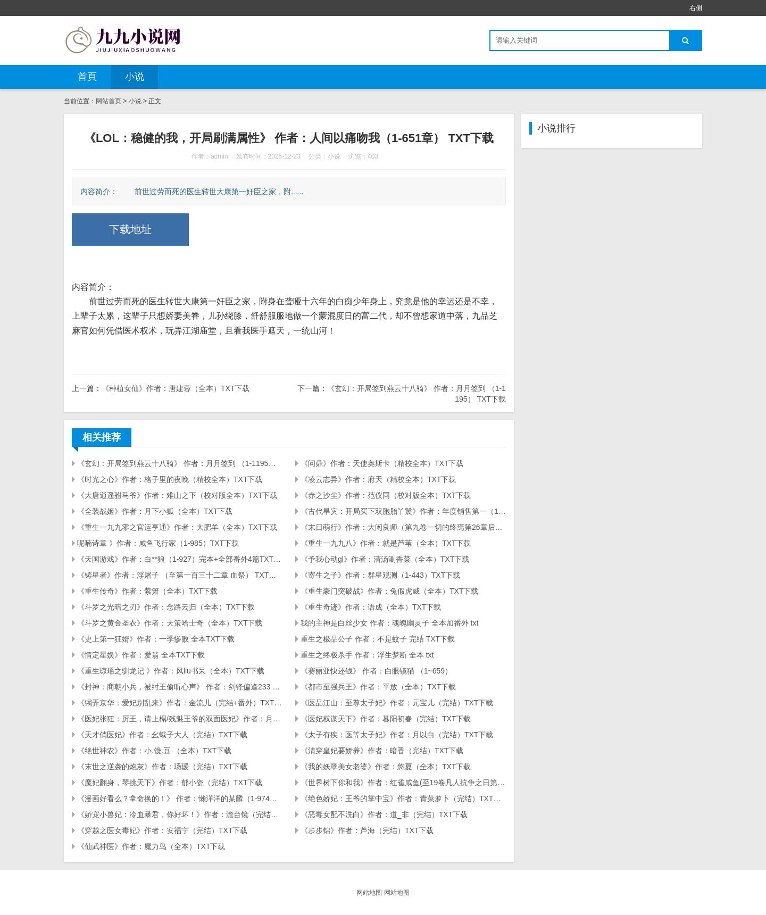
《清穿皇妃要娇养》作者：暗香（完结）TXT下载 (382, 750)
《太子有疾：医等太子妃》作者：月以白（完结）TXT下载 (397, 734)
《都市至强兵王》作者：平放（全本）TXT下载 (378, 687)
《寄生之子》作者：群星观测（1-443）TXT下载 (380, 575)
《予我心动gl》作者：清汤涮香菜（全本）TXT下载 (385, 559)
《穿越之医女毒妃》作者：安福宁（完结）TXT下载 (162, 830)
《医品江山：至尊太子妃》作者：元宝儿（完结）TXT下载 (397, 702)
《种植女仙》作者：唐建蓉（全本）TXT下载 (175, 388)
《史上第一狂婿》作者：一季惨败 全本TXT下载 (156, 639)
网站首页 (108, 101)
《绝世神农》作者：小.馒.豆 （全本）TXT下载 (154, 750)
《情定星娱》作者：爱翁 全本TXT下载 (141, 655)
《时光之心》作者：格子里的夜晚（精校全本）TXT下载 (169, 479)
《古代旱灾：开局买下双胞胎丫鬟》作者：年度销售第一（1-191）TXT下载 (403, 511)
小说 (134, 76)
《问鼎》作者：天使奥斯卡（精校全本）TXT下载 (382, 463)
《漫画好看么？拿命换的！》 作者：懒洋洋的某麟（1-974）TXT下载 (179, 798)
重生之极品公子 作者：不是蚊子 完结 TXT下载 (378, 639)
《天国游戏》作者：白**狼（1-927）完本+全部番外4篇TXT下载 (179, 559)
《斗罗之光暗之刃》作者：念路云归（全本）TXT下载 (166, 607)
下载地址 (130, 229)
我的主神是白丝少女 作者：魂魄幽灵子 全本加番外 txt (389, 623)
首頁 (87, 76)
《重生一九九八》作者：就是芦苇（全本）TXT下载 (386, 543)
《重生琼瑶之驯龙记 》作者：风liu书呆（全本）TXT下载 (170, 671)
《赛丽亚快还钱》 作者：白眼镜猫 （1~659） (376, 671)
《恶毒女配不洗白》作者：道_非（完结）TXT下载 (384, 814)
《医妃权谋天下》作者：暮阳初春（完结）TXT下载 (386, 718)
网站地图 (369, 892)
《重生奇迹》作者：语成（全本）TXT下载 (371, 607)
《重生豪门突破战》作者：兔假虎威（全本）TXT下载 (389, 591)
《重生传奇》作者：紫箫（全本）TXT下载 (147, 591)
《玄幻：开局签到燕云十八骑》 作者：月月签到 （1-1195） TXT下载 (179, 463)
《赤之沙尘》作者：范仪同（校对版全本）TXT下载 (386, 495)
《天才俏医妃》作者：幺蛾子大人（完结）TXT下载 (162, 734)
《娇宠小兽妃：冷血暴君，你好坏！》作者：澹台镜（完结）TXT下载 (179, 814)
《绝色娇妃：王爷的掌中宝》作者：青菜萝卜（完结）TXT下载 (403, 798)
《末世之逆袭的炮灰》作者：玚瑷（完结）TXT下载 (162, 766)
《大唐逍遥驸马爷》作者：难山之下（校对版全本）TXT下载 (177, 495)
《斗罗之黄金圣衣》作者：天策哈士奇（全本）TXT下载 (169, 623)
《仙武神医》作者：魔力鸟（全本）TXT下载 (151, 846)
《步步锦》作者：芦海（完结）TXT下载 (367, 830)
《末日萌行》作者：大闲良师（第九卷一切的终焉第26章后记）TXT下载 (403, 527)
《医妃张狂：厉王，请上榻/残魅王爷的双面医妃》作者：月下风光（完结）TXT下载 (179, 718)
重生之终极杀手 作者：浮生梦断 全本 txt (367, 655)
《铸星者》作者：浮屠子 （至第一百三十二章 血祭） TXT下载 (179, 575)
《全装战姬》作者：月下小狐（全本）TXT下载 (154, 511)
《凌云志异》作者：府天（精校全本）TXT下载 (378, 479)
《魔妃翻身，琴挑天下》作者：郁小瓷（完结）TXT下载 (169, 782)
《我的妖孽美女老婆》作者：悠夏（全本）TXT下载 (386, 766)
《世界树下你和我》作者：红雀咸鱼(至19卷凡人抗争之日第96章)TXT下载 (403, 782)
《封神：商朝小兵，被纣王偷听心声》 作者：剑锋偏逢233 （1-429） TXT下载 (179, 687)
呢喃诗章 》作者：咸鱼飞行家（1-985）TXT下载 (158, 543)
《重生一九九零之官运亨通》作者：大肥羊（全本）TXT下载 (177, 527)
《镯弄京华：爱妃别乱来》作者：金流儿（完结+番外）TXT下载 (179, 702)
